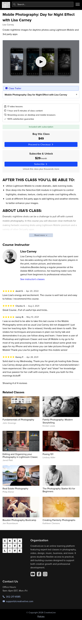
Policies (41, 616)
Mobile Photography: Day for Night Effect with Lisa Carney (36, 94)
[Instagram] (45, 574)
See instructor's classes (32, 279)
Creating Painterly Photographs (59, 520)
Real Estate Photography (15, 488)
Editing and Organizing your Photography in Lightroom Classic (20, 455)
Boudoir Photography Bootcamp (19, 520)
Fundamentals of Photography (18, 419)
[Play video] (41, 61)
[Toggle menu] (77, 4)
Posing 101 (48, 454)
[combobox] (42, 4)
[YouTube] (32, 574)
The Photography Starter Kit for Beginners (59, 490)
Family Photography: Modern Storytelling (58, 421)
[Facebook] (39, 574)
